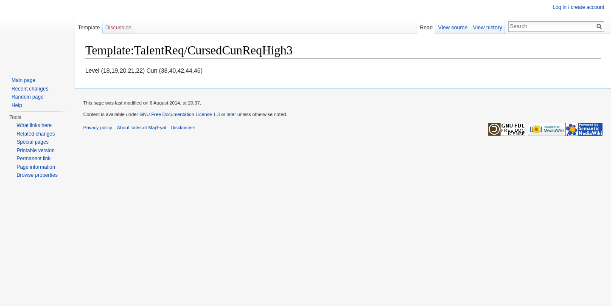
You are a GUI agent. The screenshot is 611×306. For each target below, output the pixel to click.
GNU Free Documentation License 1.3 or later (187, 114)
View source (453, 27)
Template (89, 27)
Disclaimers (183, 127)
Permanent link (33, 159)
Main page (23, 80)
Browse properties (37, 175)
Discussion (118, 27)
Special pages (32, 142)
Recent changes (29, 89)
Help (16, 105)
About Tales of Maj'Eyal (141, 127)
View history (487, 27)
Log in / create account (578, 7)
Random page (27, 97)
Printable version (35, 150)
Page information (36, 167)
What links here (34, 125)
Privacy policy (97, 127)
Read (426, 27)
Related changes (36, 134)
